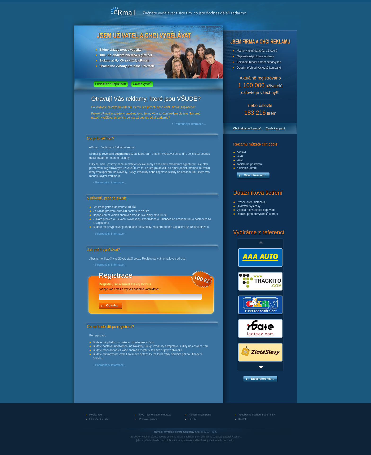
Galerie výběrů (142, 84)
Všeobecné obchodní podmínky (256, 414)
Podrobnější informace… (190, 124)
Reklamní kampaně (200, 414)
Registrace (95, 414)
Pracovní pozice (148, 419)
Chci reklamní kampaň (247, 128)
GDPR (192, 419)
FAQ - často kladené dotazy (155, 414)
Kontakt (242, 419)
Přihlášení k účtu (99, 419)
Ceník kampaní (275, 128)
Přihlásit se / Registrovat (110, 84)
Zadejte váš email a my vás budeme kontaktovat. (153, 286)
